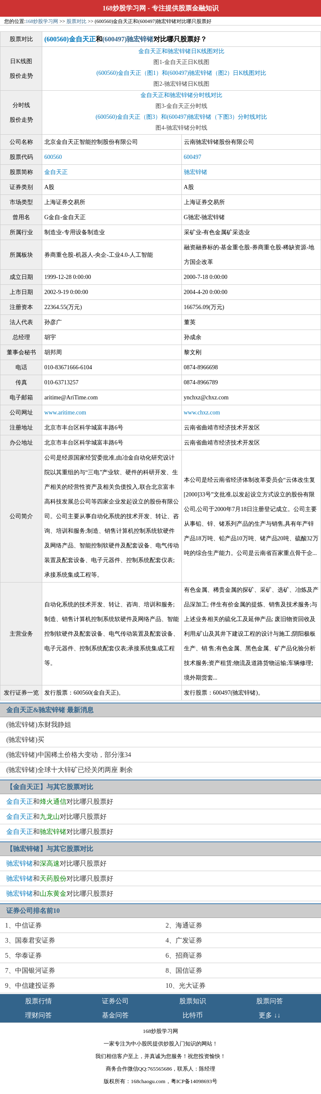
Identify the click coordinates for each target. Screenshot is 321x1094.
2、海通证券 (184, 925)
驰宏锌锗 (195, 172)
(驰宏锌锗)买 (25, 739)
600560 (53, 157)
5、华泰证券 (23, 955)
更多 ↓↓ (269, 1015)
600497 (192, 157)
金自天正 (56, 172)
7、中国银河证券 (30, 970)
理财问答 (38, 1015)
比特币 (193, 1015)
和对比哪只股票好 (59, 801)
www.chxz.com (202, 412)
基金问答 (115, 1015)
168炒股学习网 (124, 8)
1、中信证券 (23, 925)
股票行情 (38, 1001)
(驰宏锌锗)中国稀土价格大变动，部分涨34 (68, 754)
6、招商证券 (184, 955)
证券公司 (115, 1001)
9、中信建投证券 (30, 985)
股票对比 (76, 21)
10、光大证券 (186, 985)
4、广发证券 (184, 940)
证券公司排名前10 (33, 910)
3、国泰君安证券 (30, 940)
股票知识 (192, 1001)
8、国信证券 (184, 970)
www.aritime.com (65, 412)
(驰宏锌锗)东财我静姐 (38, 724)
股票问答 (269, 1001)
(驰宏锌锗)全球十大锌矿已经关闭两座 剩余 (69, 769)
